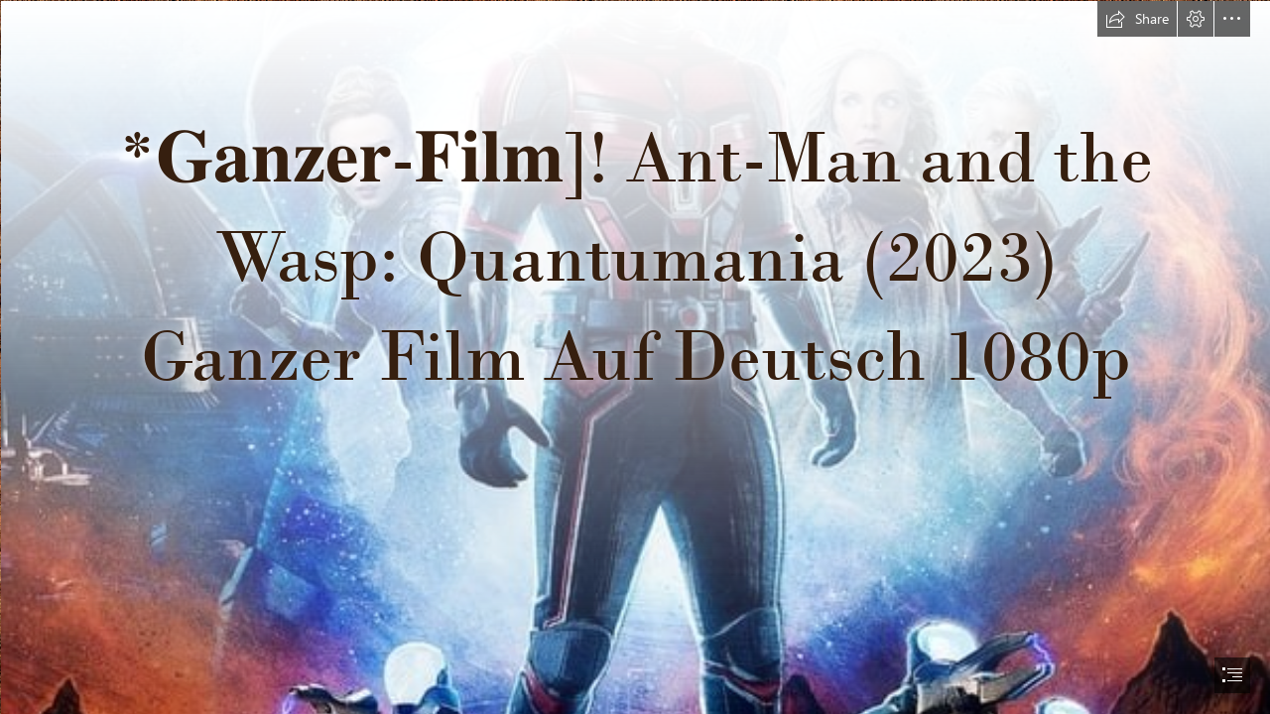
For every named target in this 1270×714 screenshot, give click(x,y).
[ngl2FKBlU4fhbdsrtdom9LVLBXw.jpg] (635, 357)
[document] (635, 357)
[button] (1137, 19)
